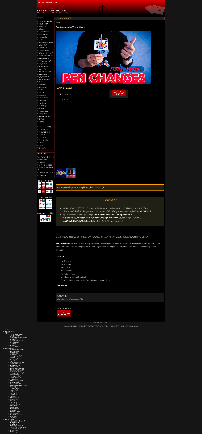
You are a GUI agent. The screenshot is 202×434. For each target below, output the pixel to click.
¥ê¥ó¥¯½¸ (13, 432)
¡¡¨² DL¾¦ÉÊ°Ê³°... (44, 132)
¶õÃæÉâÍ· (42, 29)
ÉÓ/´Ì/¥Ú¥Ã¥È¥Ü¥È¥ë (46, 56)
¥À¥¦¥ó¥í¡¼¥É (43, 87)
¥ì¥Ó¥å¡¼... (42, 148)
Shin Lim (41, 92)
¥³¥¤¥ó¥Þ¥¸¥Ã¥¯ (44, 34)
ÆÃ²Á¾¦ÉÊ (14, 343)
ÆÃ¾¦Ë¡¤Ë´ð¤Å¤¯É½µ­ (46, 172)
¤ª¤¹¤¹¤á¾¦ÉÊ (14, 342)
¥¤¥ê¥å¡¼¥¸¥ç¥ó (44, 58)
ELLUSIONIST (43, 24)
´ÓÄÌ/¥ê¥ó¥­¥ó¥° (44, 50)
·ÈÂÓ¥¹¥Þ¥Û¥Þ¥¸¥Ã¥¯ (46, 53)
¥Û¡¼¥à (41, 2)
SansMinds (42, 95)
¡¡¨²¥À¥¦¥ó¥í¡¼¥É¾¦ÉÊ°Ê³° (18, 337)
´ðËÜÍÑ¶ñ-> (42, 84)
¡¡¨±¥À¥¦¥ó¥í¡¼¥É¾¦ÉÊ (17, 340)
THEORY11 (42, 26)
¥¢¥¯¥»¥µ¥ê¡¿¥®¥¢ (45, 71)
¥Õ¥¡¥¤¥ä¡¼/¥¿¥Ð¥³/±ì (46, 42)
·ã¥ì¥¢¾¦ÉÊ (42, 90)
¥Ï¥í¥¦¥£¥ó (42, 119)
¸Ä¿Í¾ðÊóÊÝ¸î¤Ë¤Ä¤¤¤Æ (18, 427)
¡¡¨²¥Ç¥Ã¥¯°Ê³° (15, 336)
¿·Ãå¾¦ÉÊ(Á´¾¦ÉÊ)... (45, 127)
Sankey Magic (43, 114)
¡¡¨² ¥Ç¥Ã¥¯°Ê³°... (44, 129)
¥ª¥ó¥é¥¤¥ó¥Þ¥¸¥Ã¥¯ (45, 61)
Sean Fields (42, 103)
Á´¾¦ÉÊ (12, 345)
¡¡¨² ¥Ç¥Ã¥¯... (43, 135)
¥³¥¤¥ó (12, 396)
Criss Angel (42, 100)
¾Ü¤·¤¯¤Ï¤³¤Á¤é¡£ (141, 211)
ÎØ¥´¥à (12, 391)
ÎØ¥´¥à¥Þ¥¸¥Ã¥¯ (44, 48)
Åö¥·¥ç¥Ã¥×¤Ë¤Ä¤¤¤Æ (46, 157)
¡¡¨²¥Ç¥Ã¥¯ (13, 339)
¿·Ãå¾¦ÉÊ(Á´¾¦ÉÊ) (16, 334)
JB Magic (41, 108)
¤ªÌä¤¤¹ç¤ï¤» (43, 175)
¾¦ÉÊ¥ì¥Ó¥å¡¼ (15, 347)
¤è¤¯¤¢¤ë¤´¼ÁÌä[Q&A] (46, 165)
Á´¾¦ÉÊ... (42, 145)
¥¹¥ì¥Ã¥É (13, 393)
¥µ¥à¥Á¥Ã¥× (14, 390)
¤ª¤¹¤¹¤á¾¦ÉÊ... (44, 140)
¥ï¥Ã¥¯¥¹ (13, 394)
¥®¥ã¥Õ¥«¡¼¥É (15, 377)
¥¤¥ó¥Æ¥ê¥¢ (43, 74)
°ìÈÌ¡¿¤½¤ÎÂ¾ (43, 64)
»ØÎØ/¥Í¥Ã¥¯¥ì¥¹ (44, 45)
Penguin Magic (43, 111)
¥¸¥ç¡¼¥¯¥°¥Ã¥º (44, 77)
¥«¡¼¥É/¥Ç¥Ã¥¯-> (44, 66)
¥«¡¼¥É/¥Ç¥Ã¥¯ (15, 376)
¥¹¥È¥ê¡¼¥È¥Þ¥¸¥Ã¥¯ (46, 21)
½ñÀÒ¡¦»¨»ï (42, 69)
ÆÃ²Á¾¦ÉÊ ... (43, 142)
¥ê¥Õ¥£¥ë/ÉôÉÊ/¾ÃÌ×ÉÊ (18, 385)
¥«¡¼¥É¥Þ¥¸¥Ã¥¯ (44, 32)
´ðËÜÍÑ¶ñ (13, 387)
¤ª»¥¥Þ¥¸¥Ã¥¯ (43, 37)
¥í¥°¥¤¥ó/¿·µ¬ (51, 2)
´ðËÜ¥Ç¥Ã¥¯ (14, 388)
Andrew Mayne (43, 98)
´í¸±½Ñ (41, 40)
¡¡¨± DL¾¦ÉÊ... (43, 137)
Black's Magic (43, 106)
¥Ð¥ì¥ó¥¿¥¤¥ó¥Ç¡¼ (45, 116)
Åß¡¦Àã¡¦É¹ (42, 122)
